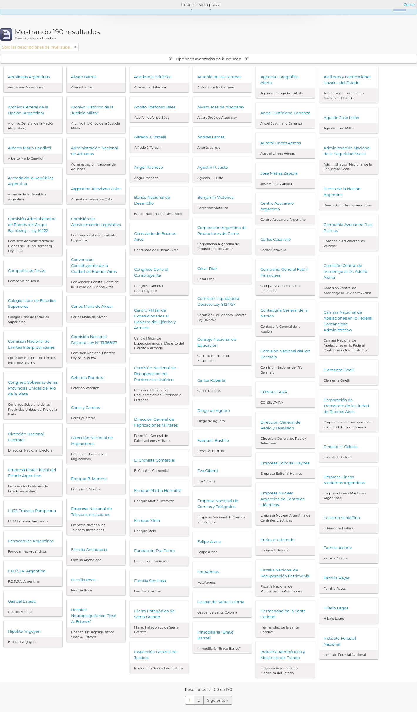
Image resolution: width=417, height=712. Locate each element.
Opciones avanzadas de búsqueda (208, 58)
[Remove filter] (75, 47)
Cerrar (409, 4)
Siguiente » (217, 700)
